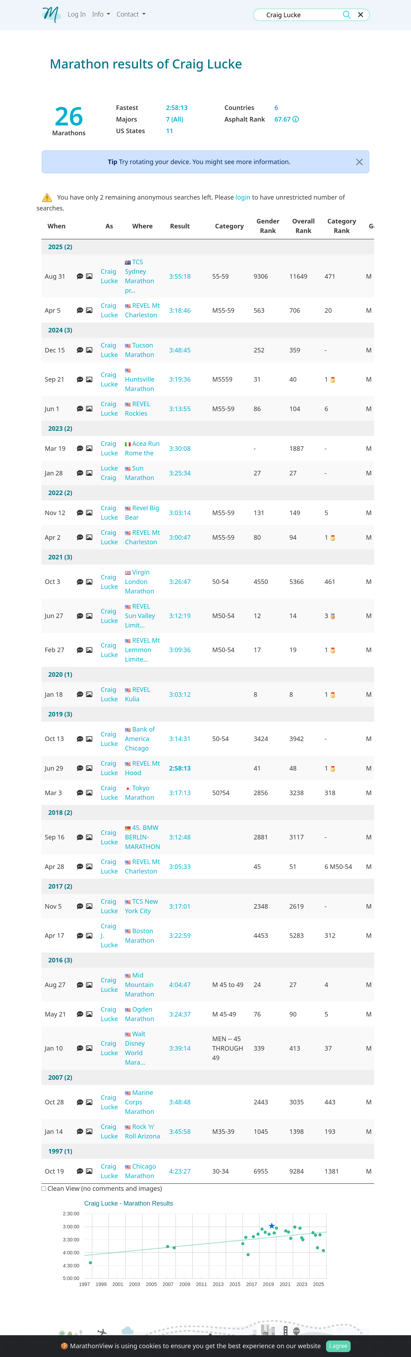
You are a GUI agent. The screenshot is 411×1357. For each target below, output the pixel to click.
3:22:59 (180, 935)
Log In (77, 14)
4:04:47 (180, 984)
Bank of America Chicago (140, 738)
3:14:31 (180, 738)
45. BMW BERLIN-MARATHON (142, 837)
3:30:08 (180, 448)
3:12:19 (180, 615)
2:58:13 (180, 768)
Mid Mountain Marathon (139, 984)
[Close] (359, 162)
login (243, 197)
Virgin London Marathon (139, 581)
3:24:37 (180, 1014)
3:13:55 (180, 408)
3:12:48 (180, 837)
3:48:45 (180, 350)
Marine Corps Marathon (139, 1102)
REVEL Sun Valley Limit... (140, 615)
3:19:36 (180, 379)
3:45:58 (180, 1131)
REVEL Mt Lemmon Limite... (142, 649)
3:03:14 (180, 512)
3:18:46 (180, 310)
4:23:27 (180, 1171)
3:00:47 (180, 537)
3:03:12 (180, 694)
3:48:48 (180, 1102)
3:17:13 (180, 792)
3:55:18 (180, 276)
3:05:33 (180, 866)
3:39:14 (180, 1048)
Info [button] (98, 14)
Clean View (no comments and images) (101, 1188)
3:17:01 (180, 906)
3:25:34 (180, 473)
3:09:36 (180, 649)
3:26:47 (180, 581)
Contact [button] (128, 14)
